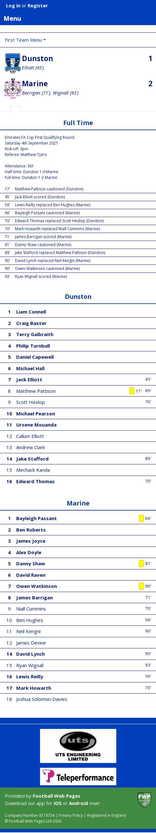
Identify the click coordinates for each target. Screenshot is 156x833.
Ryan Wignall (30, 665)
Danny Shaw (30, 563)
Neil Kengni (28, 631)
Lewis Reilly (29, 676)
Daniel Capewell (35, 357)
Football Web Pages (56, 796)
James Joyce (30, 541)
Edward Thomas (35, 481)
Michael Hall (30, 368)
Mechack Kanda (33, 470)
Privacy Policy (71, 815)
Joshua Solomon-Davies (41, 699)
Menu (79, 18)
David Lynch (30, 654)
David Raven (30, 575)
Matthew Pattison (36, 391)
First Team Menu (23, 40)
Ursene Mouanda (36, 424)
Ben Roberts (31, 529)
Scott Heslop (30, 402)
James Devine (31, 642)
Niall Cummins (31, 608)
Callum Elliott (30, 436)
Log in (13, 5)
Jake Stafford (32, 458)
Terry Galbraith (34, 334)
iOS (58, 803)
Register (38, 5)
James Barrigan (34, 597)
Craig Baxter (31, 323)
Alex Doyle (28, 552)
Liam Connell (31, 311)
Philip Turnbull (33, 345)
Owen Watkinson (36, 586)
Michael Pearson (35, 413)
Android (78, 803)
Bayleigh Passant (36, 518)
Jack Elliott (29, 379)
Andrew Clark (30, 447)
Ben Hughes (29, 620)
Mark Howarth (33, 688)
